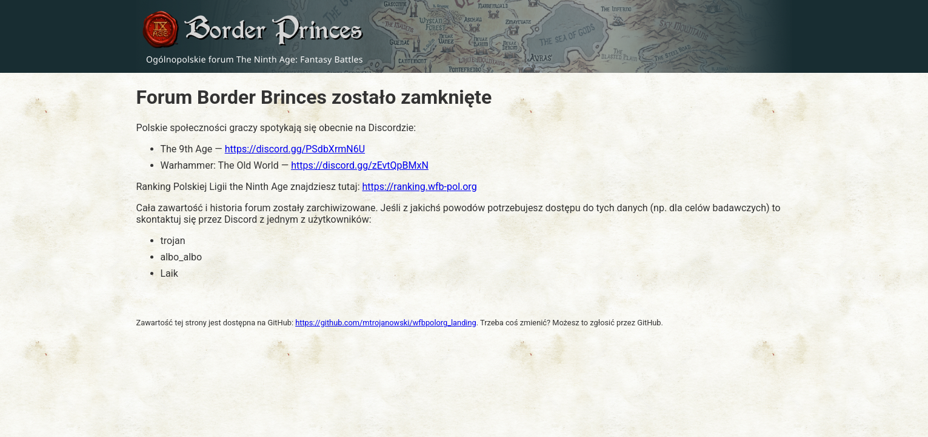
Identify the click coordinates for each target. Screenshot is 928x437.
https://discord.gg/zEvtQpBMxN (360, 165)
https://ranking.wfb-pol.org (419, 186)
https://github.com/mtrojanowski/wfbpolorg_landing (385, 322)
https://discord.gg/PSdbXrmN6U (295, 149)
